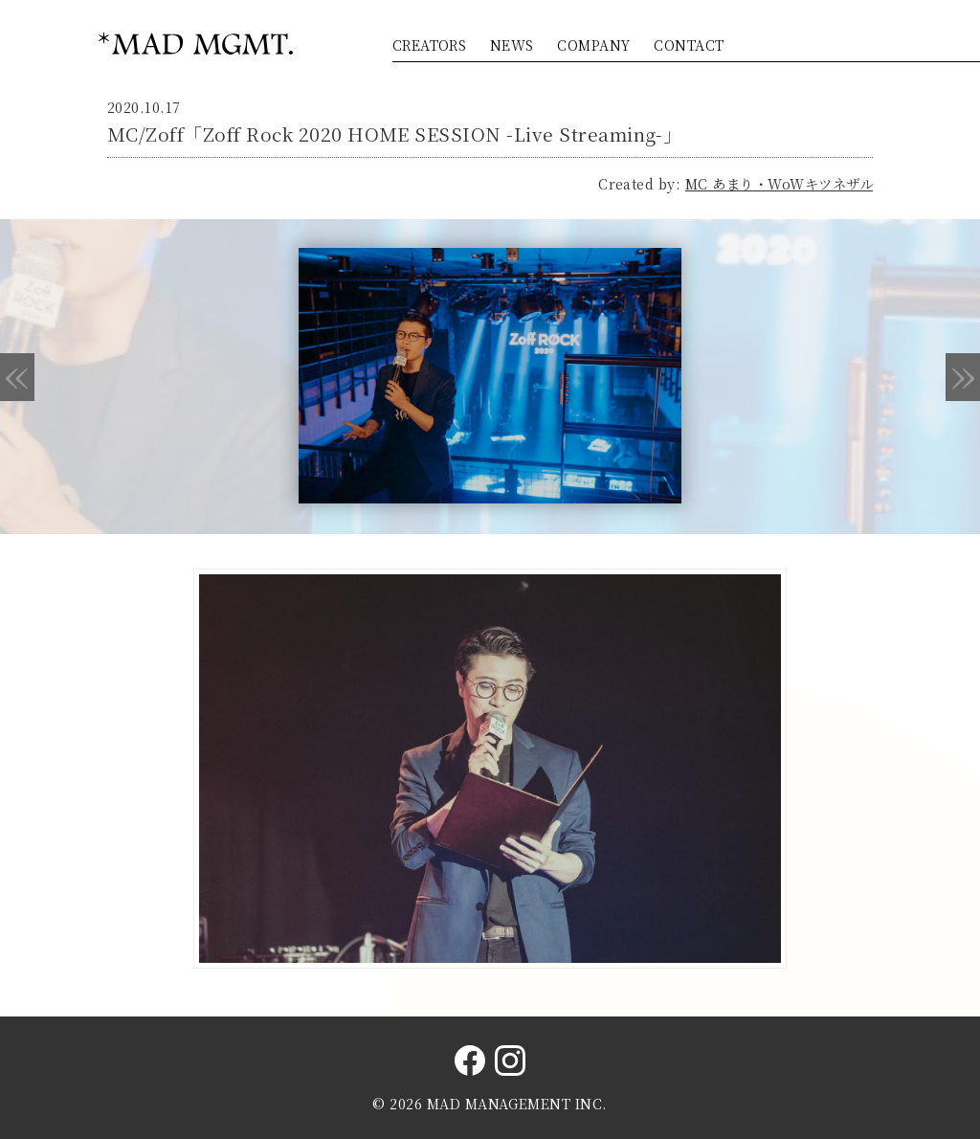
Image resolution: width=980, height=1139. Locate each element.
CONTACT (689, 45)
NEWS (512, 45)
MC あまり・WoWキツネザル (779, 183)
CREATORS (429, 45)
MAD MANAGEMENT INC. (517, 1103)
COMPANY (593, 45)
